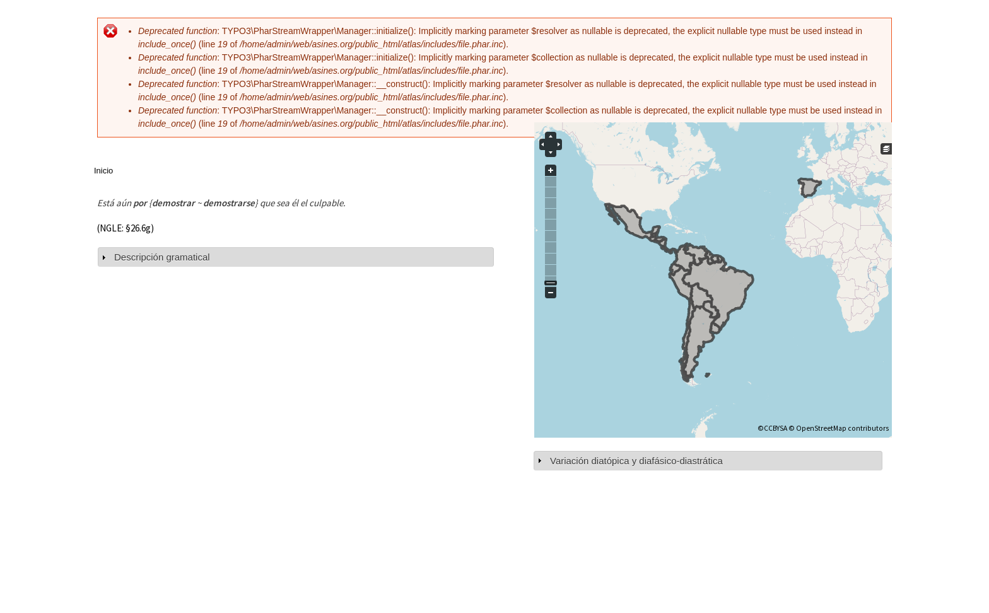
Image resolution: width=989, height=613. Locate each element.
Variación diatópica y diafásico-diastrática (636, 460)
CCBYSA (775, 428)
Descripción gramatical (162, 257)
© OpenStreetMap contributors (838, 428)
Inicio (103, 170)
